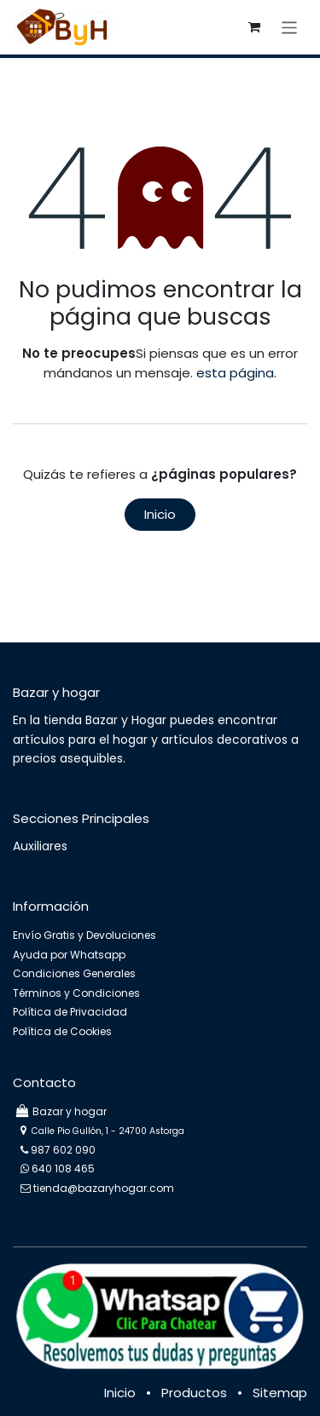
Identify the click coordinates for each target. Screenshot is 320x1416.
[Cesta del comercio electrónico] (254, 27)
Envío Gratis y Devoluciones (84, 935)
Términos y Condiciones (76, 993)
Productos (194, 1393)
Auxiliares (40, 846)
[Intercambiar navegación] (289, 27)
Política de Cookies (62, 1031)
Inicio (160, 514)
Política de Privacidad (70, 1011)
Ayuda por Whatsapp (69, 954)
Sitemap (280, 1393)
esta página (235, 373)
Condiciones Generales (74, 973)
